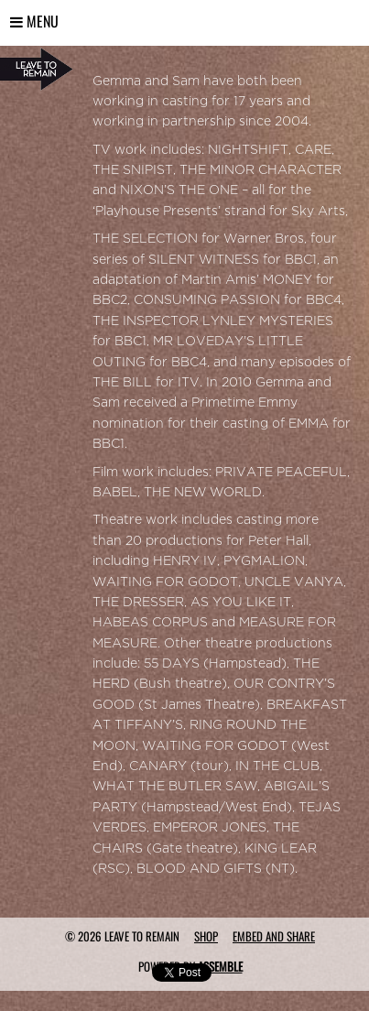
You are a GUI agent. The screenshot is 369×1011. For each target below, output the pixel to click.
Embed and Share (274, 936)
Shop (206, 936)
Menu (34, 21)
